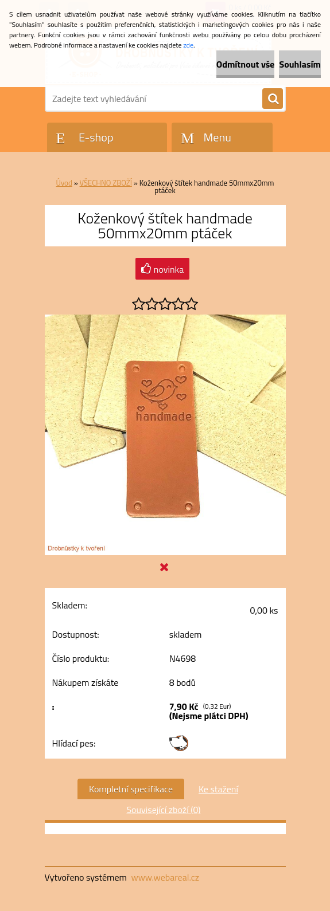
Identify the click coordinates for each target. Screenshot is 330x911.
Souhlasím (300, 64)
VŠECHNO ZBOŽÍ (106, 183)
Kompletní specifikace (131, 789)
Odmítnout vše (245, 64)
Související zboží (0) (163, 809)
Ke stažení (218, 789)
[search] (272, 99)
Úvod (64, 183)
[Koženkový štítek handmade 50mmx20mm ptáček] (165, 319)
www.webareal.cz (165, 877)
